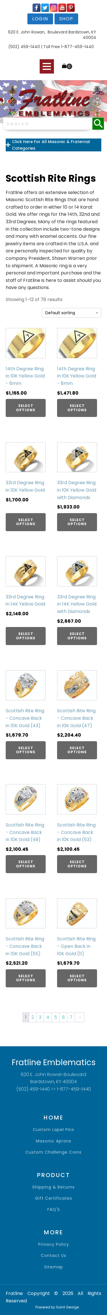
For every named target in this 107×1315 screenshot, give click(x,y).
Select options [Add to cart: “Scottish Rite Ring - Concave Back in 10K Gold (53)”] (77, 863)
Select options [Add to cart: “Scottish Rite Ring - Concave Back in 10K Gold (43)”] (25, 750)
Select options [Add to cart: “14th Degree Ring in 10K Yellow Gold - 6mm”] (25, 407)
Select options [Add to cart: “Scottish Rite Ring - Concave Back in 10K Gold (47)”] (77, 750)
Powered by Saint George (57, 1307)
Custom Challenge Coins (53, 1152)
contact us (53, 1255)
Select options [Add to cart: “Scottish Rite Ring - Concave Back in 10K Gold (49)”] (25, 863)
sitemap (53, 1267)
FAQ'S (53, 1209)
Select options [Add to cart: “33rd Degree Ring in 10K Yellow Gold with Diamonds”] (77, 521)
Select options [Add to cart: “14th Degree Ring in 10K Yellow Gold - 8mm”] (77, 407)
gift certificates (53, 1198)
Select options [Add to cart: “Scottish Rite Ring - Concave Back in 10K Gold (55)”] (25, 978)
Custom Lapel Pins (53, 1130)
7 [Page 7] (71, 1017)
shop (66, 18)
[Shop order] (71, 313)
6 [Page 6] (63, 1017)
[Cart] (67, 66)
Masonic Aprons (53, 1141)
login (40, 18)
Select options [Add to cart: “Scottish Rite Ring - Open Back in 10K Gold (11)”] (77, 978)
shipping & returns (53, 1187)
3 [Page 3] (40, 1017)
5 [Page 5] (55, 1017)
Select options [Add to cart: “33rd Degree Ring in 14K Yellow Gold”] (25, 635)
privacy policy (53, 1244)
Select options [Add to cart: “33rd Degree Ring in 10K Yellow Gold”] (25, 521)
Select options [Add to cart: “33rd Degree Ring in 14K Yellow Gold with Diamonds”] (77, 635)
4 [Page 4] (47, 1017)
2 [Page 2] (32, 1017)
